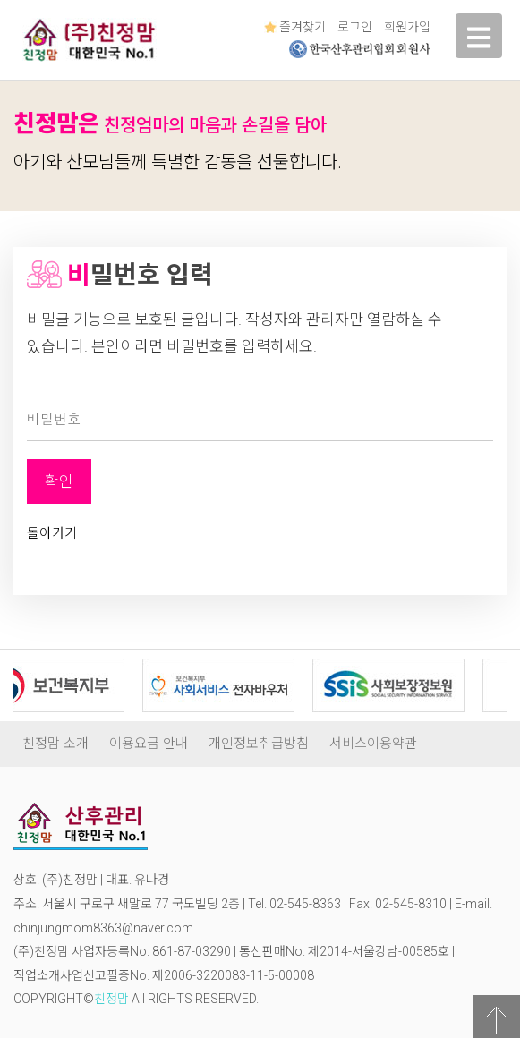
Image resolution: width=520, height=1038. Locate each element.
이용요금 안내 (148, 744)
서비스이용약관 (373, 744)
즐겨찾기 (295, 27)
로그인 (354, 27)
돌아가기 (52, 533)
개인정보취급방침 (259, 744)
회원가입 (407, 27)
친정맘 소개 (55, 744)
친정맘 (111, 998)
